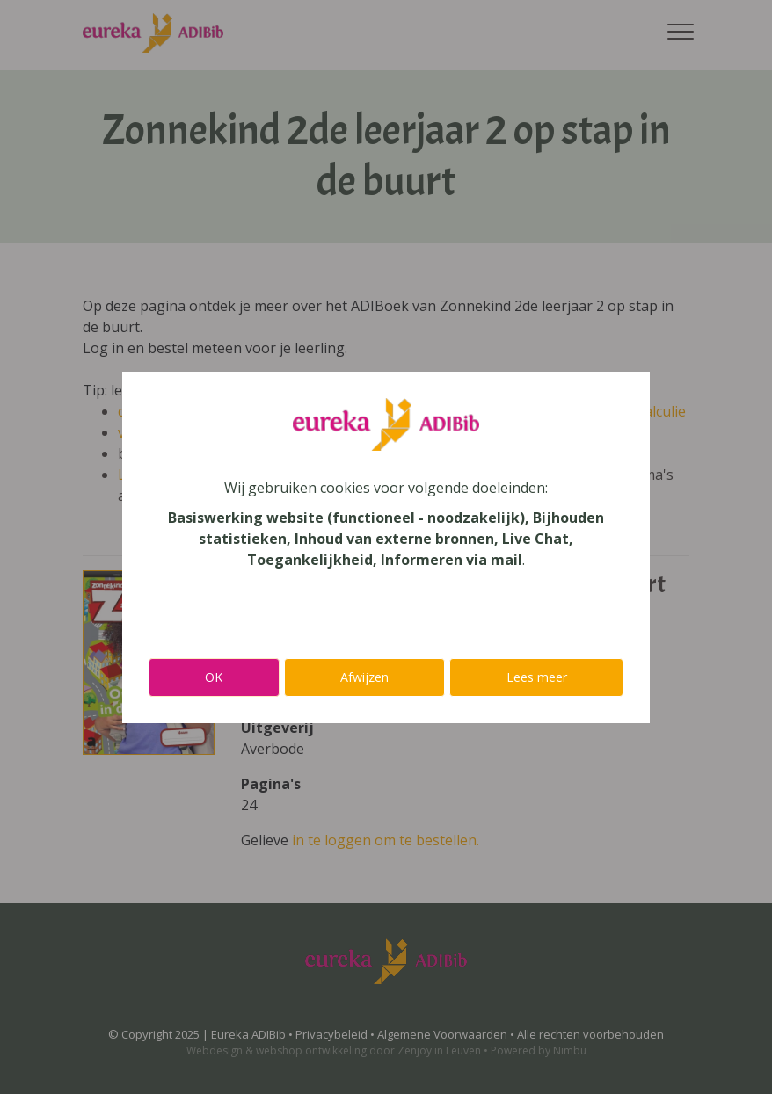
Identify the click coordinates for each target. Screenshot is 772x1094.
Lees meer (536, 677)
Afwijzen (364, 677)
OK (213, 677)
